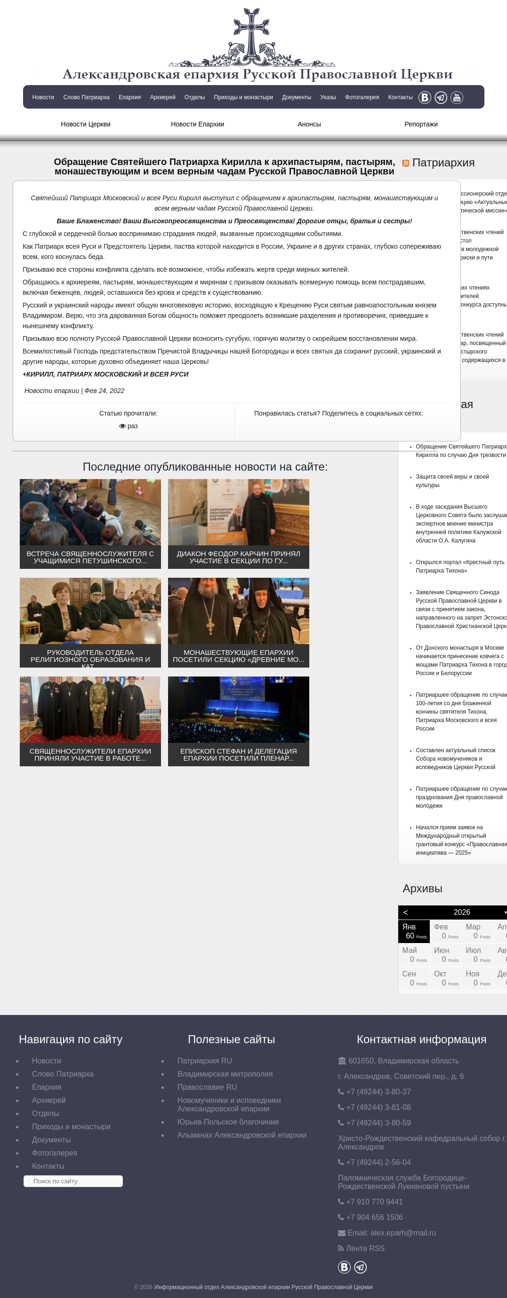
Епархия (130, 97)
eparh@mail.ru (403, 1233)
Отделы (195, 97)
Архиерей (163, 97)
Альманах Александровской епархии (241, 1135)
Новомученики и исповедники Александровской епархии (229, 1104)
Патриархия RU (204, 1061)
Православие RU (207, 1087)
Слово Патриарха (86, 97)
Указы (328, 97)
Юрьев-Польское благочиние (228, 1122)
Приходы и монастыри (243, 97)
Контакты (400, 97)
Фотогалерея (362, 97)
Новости (43, 97)
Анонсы (309, 124)
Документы (296, 97)
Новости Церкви (86, 124)
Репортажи (421, 124)
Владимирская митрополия (225, 1074)
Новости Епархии (197, 124)
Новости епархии (51, 390)
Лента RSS (365, 1248)
